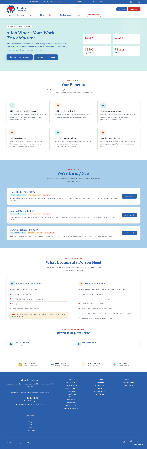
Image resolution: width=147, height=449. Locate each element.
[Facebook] (135, 2)
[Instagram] (131, 2)
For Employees (66, 15)
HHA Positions (99, 383)
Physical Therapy (71, 388)
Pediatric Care (71, 405)
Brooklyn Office (128, 383)
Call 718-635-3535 (46, 57)
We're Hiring (134, 9)
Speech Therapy (71, 394)
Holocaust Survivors (71, 408)
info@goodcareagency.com (64, 2)
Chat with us (137, 445)
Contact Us (30, 427)
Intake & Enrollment (71, 397)
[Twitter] (138, 2)
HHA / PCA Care (71, 383)
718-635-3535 (33, 2)
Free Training (100, 394)
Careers (52, 15)
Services (21, 15)
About (32, 15)
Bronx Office (128, 385)
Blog (42, 15)
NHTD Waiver (71, 400)
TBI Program (71, 402)
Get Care (121, 9)
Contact (79, 15)
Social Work (71, 391)
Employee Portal (99, 391)
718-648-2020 (46, 2)
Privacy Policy (30, 430)
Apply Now (129, 196)
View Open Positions (19, 57)
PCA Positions (99, 385)
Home (10, 15)
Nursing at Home (71, 385)
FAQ (30, 425)
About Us (30, 419)
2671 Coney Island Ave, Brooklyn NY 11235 (90, 2)
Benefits (100, 388)
